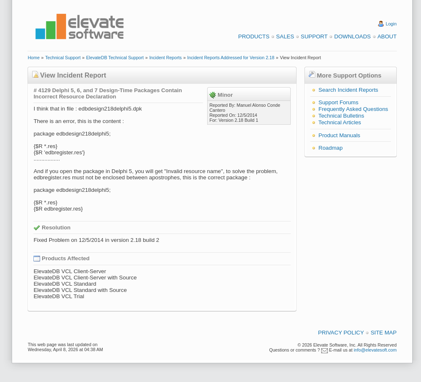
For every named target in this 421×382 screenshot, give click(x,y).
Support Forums (339, 102)
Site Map (383, 332)
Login (391, 23)
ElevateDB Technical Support (115, 57)
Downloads (352, 36)
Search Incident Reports (348, 90)
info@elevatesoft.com (375, 349)
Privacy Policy (341, 332)
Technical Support (63, 57)
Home (33, 57)
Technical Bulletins (341, 116)
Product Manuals (339, 135)
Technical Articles (339, 122)
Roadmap (331, 148)
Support (314, 36)
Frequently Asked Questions (353, 109)
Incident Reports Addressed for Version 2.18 (230, 57)
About (387, 36)
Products (253, 36)
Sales (285, 36)
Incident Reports (165, 57)
